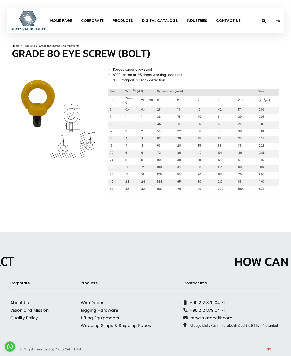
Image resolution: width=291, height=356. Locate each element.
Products (30, 46)
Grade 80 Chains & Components (59, 46)
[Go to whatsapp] (10, 346)
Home (17, 46)
